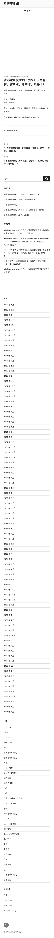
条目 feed (8, 900)
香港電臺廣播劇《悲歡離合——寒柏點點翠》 (22, 194)
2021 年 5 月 (9, 564)
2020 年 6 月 (9, 610)
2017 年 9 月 (9, 701)
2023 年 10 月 (9, 457)
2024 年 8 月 (9, 406)
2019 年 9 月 (9, 646)
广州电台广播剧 (10, 803)
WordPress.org (10, 911)
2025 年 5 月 (9, 361)
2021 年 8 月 (9, 549)
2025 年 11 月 (9, 330)
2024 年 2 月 (9, 437)
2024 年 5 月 (9, 422)
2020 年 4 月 (9, 620)
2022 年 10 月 (9, 508)
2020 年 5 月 (9, 615)
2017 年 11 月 (9, 696)
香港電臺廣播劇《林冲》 (14, 205)
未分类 (6, 819)
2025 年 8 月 (9, 345)
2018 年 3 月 (9, 686)
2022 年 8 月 (9, 513)
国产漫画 (7, 778)
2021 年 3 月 (9, 574)
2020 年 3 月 (9, 625)
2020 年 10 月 (9, 600)
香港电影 (7, 880)
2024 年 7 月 (9, 412)
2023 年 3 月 (9, 493)
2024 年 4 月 (9, 427)
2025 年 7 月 (9, 350)
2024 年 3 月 (9, 432)
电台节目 (7, 839)
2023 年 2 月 (9, 498)
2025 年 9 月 (9, 340)
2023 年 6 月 (9, 478)
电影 (5, 844)
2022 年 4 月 (9, 528)
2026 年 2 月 (9, 315)
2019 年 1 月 (9, 661)
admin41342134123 (22, 76)
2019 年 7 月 (9, 656)
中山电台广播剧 (10, 753)
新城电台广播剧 (10, 814)
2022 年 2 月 (9, 534)
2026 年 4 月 (9, 305)
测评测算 (7, 829)
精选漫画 (7, 864)
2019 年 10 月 (9, 640)
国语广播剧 (8, 783)
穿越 (5, 859)
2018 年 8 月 (9, 676)
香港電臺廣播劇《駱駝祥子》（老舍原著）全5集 (24, 210)
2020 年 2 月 (9, 630)
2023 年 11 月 (9, 452)
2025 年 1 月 (9, 381)
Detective (8, 732)
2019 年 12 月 (9, 635)
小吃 (5, 788)
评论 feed (8, 905)
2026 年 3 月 (9, 310)
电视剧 (6, 849)
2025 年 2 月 (9, 376)
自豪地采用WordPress (12, 932)
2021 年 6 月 (9, 559)
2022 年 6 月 (9, 518)
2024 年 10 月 (9, 396)
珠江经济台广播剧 (11, 834)
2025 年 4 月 (9, 366)
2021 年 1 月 (9, 584)
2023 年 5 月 (9, 483)
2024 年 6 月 (9, 417)
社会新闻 (7, 854)
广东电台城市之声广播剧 (14, 798)
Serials (6, 747)
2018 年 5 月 (9, 681)
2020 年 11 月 (9, 595)
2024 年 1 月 (9, 442)
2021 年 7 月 (9, 554)
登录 (5, 895)
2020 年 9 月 (9, 605)
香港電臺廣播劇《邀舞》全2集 (16, 215)
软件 (5, 870)
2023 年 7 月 (9, 472)
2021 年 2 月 (9, 579)
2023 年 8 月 (9, 467)
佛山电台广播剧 (10, 758)
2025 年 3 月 (9, 371)
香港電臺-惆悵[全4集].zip (32, 117)
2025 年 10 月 (9, 335)
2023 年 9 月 (9, 462)
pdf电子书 (8, 742)
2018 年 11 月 (9, 666)
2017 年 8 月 (9, 706)
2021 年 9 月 (9, 544)
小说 (5, 793)
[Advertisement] (27, 42)
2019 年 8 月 (9, 651)
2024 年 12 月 (9, 386)
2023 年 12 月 (9, 447)
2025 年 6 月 (9, 356)
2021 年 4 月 (9, 569)
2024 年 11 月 (9, 391)
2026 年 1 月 (9, 320)
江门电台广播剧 (10, 824)
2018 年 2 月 (9, 691)
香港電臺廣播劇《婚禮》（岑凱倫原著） (20, 199)
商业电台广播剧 (10, 773)
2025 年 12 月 (9, 325)
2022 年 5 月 (9, 523)
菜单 (27, 11)
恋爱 (5, 809)
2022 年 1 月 (9, 539)
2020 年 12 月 (9, 590)
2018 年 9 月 (9, 671)
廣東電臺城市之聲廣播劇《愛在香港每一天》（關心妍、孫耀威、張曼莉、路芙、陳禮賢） (26, 241)
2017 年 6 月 (9, 712)
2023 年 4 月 (9, 488)
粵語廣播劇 (11, 3)
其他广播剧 (8, 768)
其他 (5, 763)
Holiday (7, 737)
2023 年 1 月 (9, 503)
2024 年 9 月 (9, 401)
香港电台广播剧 (12, 130)
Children (7, 727)
